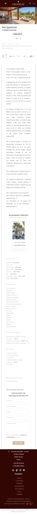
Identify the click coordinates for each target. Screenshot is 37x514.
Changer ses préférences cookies (15, 503)
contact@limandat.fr (18, 466)
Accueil (3, 43)
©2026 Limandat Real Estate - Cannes (19, 499)
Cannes (17, 43)
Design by (29, 504)
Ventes (10, 43)
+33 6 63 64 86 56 (18, 463)
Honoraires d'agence (25, 501)
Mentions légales (12, 501)
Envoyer (18, 443)
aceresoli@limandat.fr (20, 245)
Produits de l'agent (18, 249)
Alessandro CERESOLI (18, 215)
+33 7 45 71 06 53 (19, 242)
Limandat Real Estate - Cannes (18, 451)
